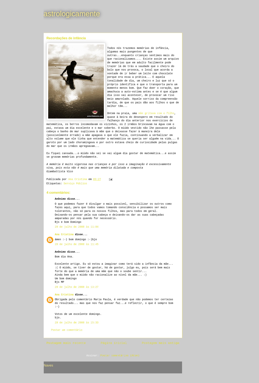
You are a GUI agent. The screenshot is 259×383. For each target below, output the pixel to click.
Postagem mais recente (66, 343)
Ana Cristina (64, 234)
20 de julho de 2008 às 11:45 (76, 244)
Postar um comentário (66, 330)
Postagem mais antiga (160, 343)
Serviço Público (75, 183)
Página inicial (114, 343)
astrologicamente (72, 14)
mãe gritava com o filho (156, 113)
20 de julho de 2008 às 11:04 (76, 226)
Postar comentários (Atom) (119, 355)
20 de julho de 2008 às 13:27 (76, 287)
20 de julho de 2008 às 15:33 (76, 322)
